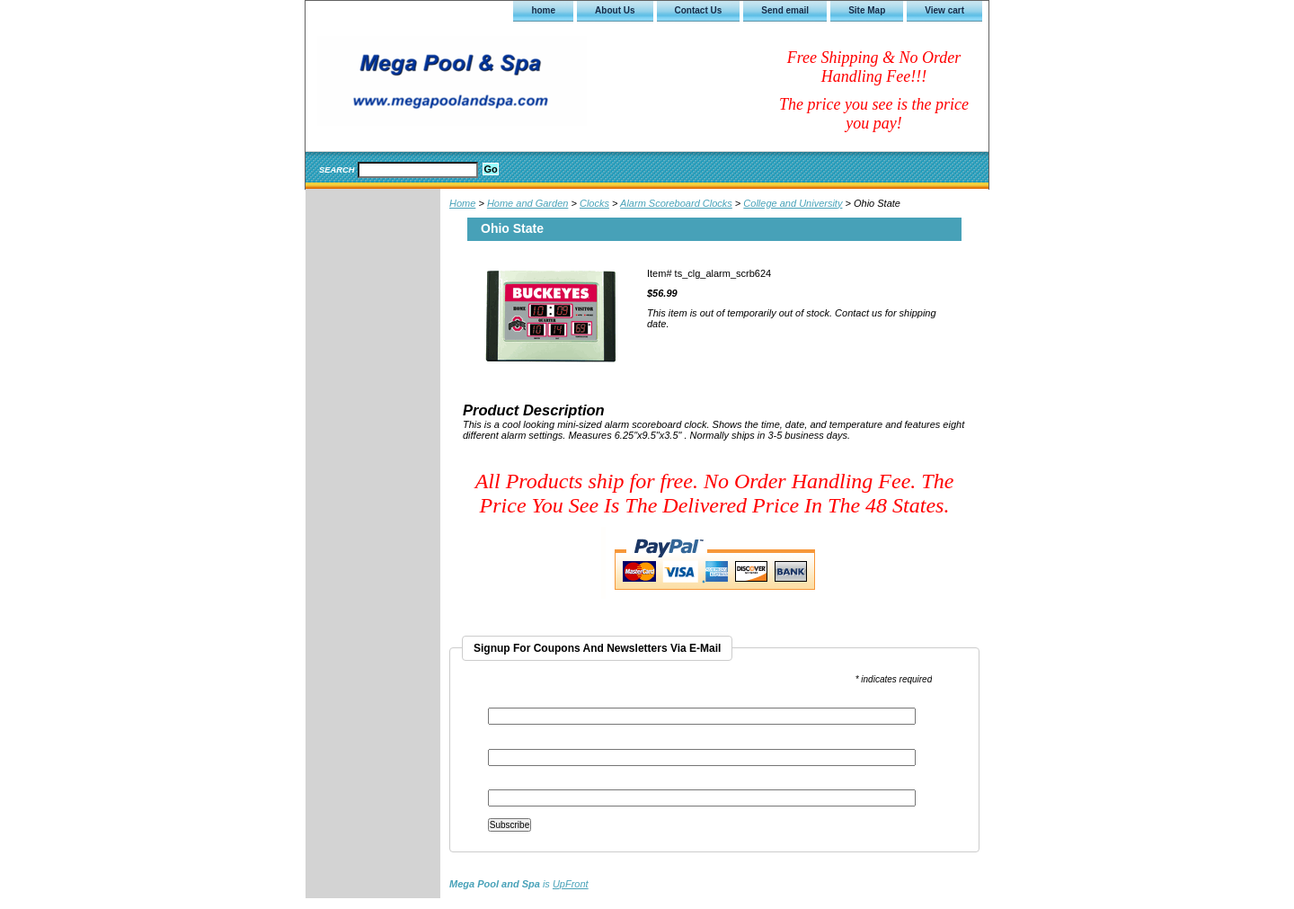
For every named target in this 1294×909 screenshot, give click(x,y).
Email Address (522, 702)
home (543, 10)
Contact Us (698, 10)
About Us (614, 10)
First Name (511, 743)
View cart (944, 10)
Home (462, 203)
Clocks (594, 203)
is (519, 883)
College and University (792, 203)
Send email (785, 10)
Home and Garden (528, 203)
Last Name (510, 784)
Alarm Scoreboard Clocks (676, 203)
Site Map (866, 10)
